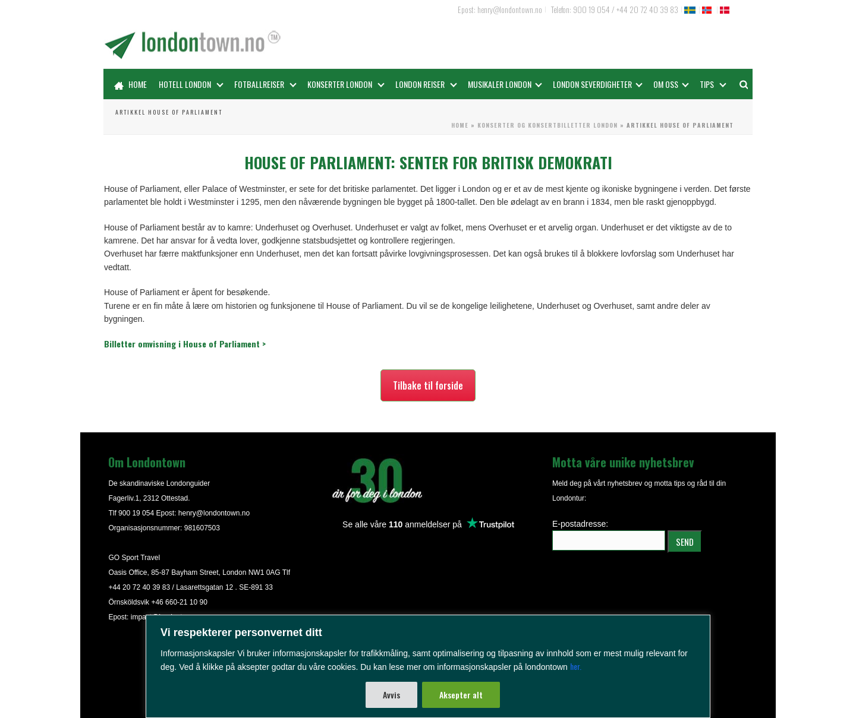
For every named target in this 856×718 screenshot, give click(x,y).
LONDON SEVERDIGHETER (598, 84)
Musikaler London (505, 84)
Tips (713, 84)
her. (575, 666)
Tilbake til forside (428, 385)
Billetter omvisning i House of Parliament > (185, 343)
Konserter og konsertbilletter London (547, 125)
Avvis (391, 694)
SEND (685, 541)
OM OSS (671, 84)
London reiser (426, 84)
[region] (428, 666)
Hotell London (191, 84)
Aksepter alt (461, 694)
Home (130, 84)
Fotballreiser (265, 84)
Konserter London (346, 84)
